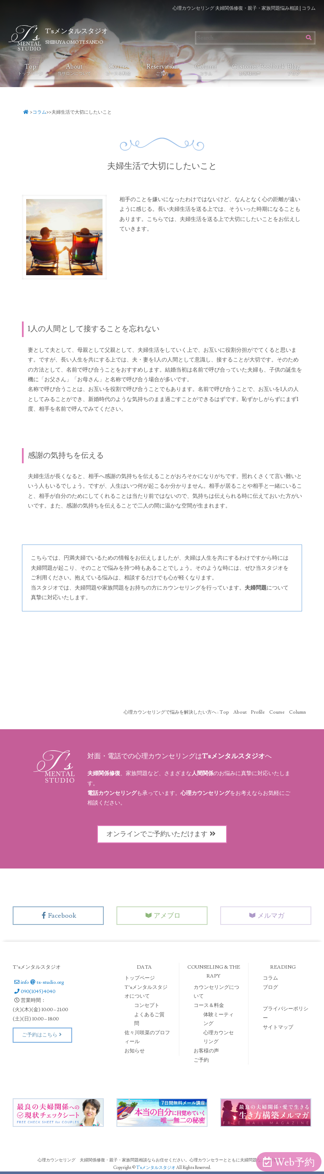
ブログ (270, 987)
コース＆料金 (209, 1005)
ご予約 (201, 1060)
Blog (293, 69)
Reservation (162, 69)
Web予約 (289, 1162)
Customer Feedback (252, 69)
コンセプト (146, 1005)
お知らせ (134, 1051)
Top (30, 69)
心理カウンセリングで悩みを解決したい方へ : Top (176, 712)
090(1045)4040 (34, 991)
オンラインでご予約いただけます (162, 834)
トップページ (139, 978)
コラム (39, 112)
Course (118, 69)
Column (205, 69)
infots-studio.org (38, 982)
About (74, 69)
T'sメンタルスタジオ (156, 1167)
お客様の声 (206, 1051)
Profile (258, 712)
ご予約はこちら (42, 1035)
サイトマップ (278, 1027)
